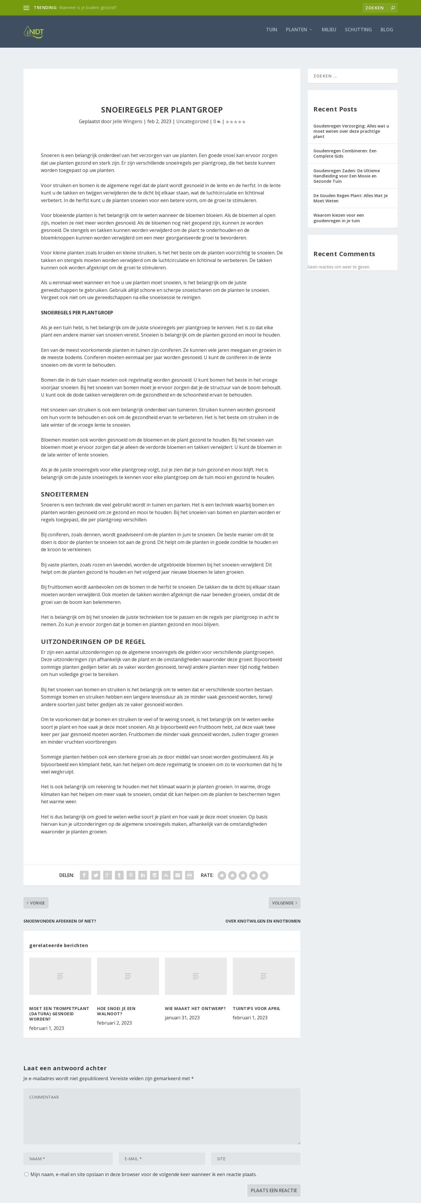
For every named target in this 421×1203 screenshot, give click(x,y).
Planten (296, 34)
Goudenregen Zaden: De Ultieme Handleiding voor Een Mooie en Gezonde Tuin (346, 171)
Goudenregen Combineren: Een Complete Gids (345, 148)
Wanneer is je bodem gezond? (87, 7)
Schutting (358, 34)
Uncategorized (192, 116)
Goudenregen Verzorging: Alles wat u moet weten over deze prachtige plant (351, 126)
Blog (387, 34)
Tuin (271, 34)
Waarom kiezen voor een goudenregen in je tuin (338, 212)
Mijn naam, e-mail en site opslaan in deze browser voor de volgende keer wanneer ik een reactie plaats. (143, 1169)
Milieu (329, 34)
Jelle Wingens (127, 116)
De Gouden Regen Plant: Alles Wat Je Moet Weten (350, 192)
